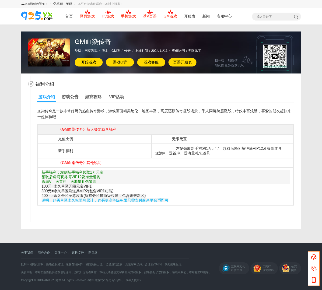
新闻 (206, 16)
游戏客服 (151, 62)
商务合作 (44, 252)
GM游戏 (170, 16)
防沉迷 (93, 252)
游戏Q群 (120, 62)
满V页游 (150, 16)
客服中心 (224, 16)
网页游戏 (87, 16)
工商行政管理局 (268, 268)
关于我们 (27, 252)
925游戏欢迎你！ (34, 4)
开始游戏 (88, 62)
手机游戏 (128, 16)
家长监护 (78, 252)
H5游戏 (108, 16)
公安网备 (294, 268)
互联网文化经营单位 (238, 268)
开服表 (189, 16)
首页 (69, 16)
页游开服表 (182, 62)
